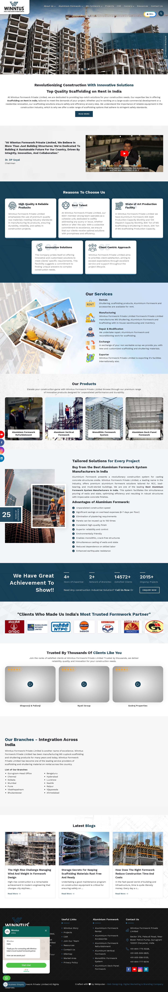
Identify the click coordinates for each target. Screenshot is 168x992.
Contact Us (157, 6)
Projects (109, 6)
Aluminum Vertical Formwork (104, 952)
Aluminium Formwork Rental (106, 930)
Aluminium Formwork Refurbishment (106, 945)
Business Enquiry (13, 984)
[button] (7, 416)
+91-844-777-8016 (139, 961)
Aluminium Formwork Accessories (106, 937)
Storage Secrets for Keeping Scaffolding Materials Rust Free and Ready (81, 873)
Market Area (70, 958)
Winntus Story (71, 928)
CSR (119, 6)
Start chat (26, 965)
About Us (50, 6)
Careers (129, 6)
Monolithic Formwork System (106, 960)
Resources (142, 6)
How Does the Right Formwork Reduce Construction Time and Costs (135, 873)
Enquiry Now (149, 590)
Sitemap (68, 954)
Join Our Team (71, 941)
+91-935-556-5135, (139, 957)
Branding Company (153, 984)
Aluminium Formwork (71, 6)
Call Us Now (122, 590)
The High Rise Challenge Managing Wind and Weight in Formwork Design (29, 873)
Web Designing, (115, 984)
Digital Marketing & (133, 984)
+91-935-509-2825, (139, 953)
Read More (84, 114)
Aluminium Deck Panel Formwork (107, 967)
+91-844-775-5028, (140, 949)
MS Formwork (94, 6)
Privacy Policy (71, 962)
